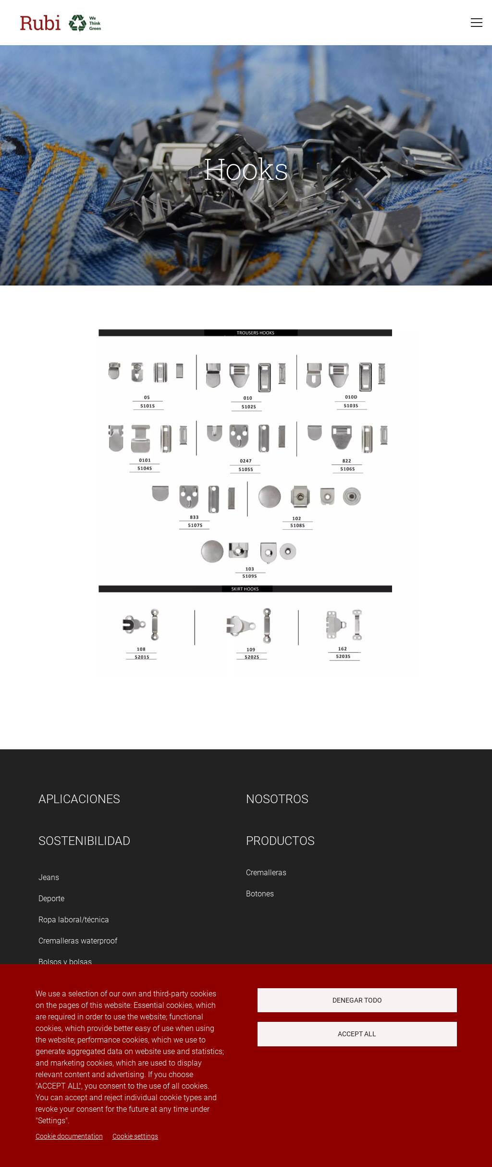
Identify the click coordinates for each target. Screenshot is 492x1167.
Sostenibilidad (84, 841)
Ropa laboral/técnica (73, 919)
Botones (260, 893)
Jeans (48, 877)
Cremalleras (266, 872)
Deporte (51, 898)
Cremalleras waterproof (77, 940)
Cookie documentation (69, 1136)
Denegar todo (357, 1000)
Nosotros (277, 799)
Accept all (357, 1034)
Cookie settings (135, 1136)
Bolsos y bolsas (65, 962)
